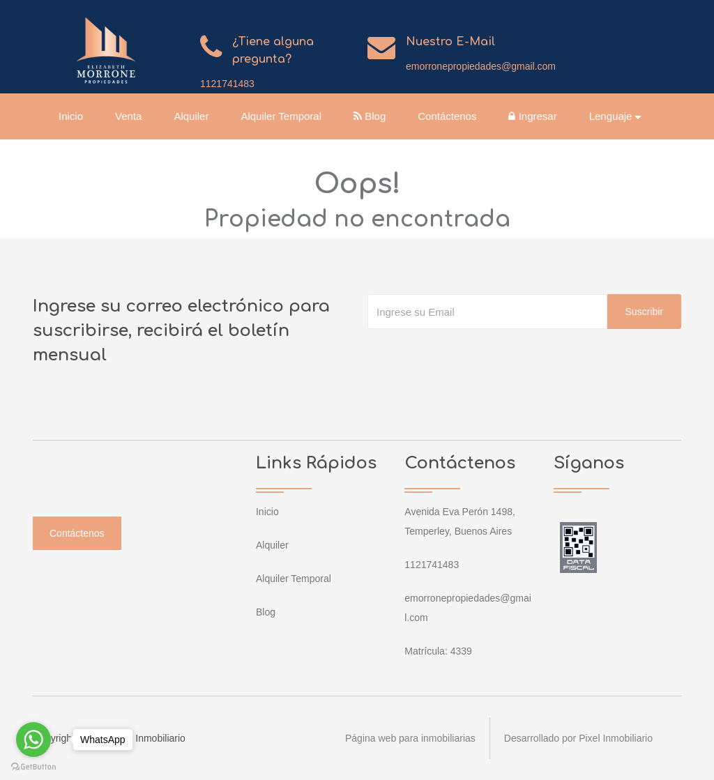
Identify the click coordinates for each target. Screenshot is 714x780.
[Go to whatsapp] (33, 739)
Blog (370, 116)
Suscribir (644, 311)
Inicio (71, 116)
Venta (128, 116)
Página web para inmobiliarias (410, 738)
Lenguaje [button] (610, 116)
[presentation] (473, 357)
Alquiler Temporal (281, 116)
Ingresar (533, 116)
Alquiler (191, 116)
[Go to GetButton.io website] (33, 766)
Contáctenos (447, 116)
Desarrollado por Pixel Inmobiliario (578, 738)
